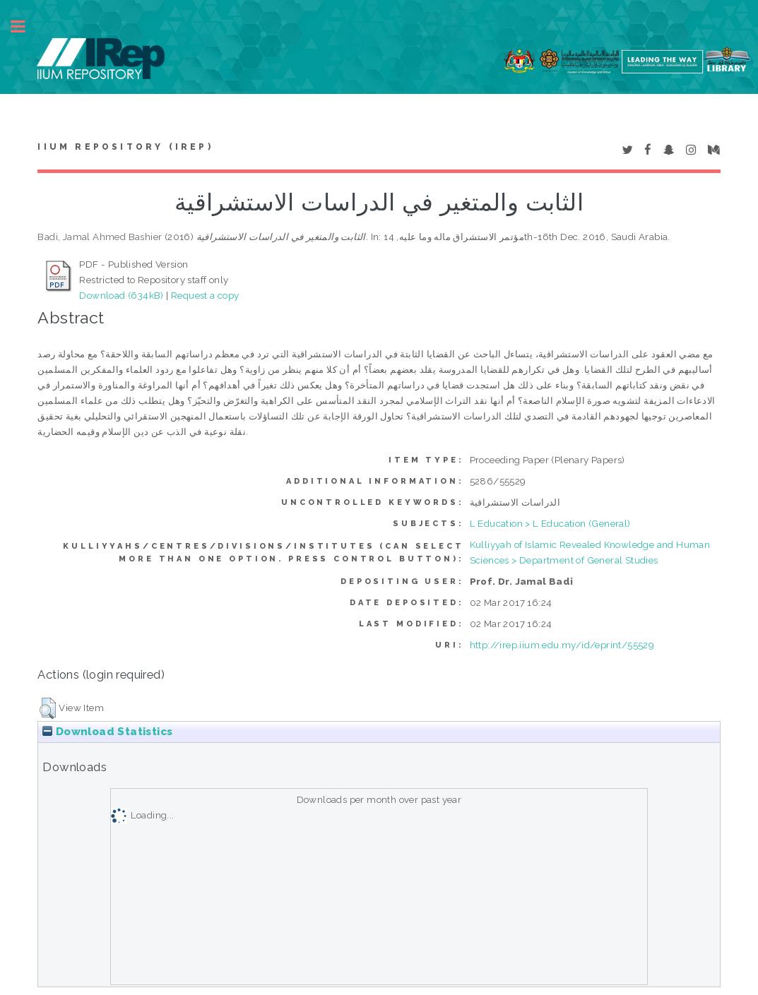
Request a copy (205, 295)
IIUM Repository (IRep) (125, 147)
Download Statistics (107, 731)
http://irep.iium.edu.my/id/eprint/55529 (562, 644)
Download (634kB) (121, 295)
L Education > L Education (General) (550, 523)
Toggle (25, 26)
